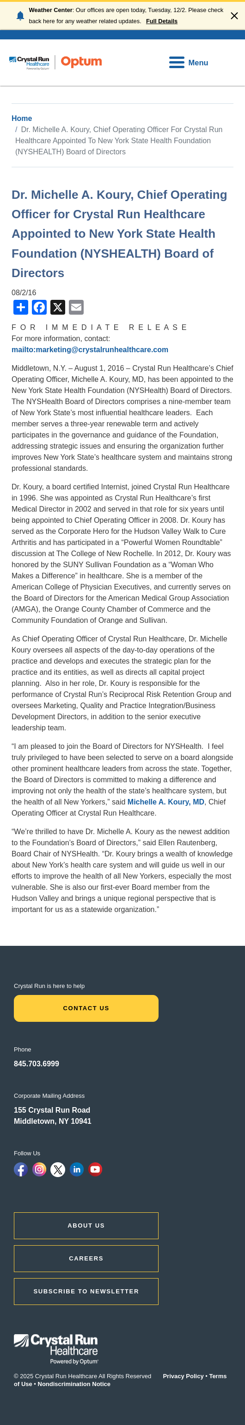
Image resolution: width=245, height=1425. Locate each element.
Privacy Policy (183, 1376)
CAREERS (86, 1258)
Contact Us (86, 1008)
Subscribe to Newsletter (86, 1291)
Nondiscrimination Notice (74, 1384)
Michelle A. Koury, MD (166, 802)
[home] (55, 62)
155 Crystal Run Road (52, 1110)
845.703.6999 (36, 1064)
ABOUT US (86, 1225)
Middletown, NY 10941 (53, 1121)
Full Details (162, 21)
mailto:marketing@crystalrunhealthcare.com (90, 350)
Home (22, 118)
